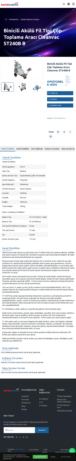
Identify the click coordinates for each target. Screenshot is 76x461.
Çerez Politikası (33, 450)
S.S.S (41, 402)
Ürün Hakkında (37, 149)
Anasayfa (25, 396)
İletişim (24, 409)
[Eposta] (26, 430)
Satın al (52, 99)
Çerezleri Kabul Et (40, 456)
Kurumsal (25, 399)
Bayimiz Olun (54, 105)
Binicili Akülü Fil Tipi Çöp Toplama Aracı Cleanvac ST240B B (59, 67)
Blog (23, 406)
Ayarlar (53, 456)
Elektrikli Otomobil (64, 411)
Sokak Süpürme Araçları (30, 19)
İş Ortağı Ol (43, 399)
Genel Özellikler (22, 149)
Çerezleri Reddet (66, 456)
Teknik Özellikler (7, 149)
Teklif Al (53, 93)
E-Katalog (43, 405)
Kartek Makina (18, 449)
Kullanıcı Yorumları (52, 149)
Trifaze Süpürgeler (64, 396)
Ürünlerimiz (13, 19)
